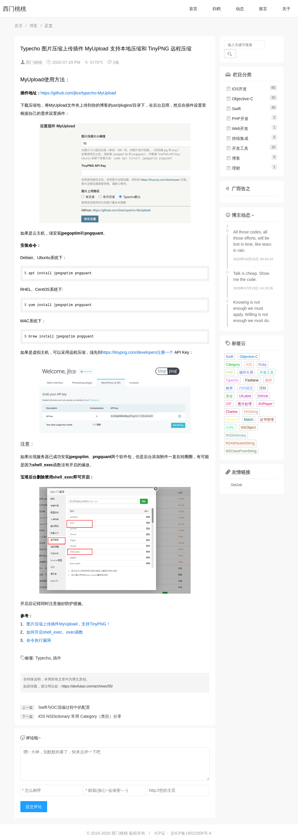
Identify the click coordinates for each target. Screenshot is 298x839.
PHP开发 (237, 110)
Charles (232, 403)
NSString (251, 403)
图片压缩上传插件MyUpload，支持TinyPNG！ (68, 624)
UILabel (245, 387)
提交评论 (34, 806)
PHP (229, 364)
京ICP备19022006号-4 (191, 833)
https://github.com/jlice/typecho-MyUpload (78, 93)
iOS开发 (236, 80)
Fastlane (252, 372)
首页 (193, 8)
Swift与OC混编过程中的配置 (64, 707)
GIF (229, 395)
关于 (286, 8)
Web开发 (237, 119)
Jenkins (232, 411)
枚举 (229, 379)
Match (248, 411)
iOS (249, 356)
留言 (263, 8)
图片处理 (245, 395)
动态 (240, 8)
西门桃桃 (14, 9)
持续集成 (237, 129)
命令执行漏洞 (38, 640)
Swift (233, 100)
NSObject (248, 419)
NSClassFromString (241, 442)
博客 (33, 25)
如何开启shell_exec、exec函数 (54, 632)
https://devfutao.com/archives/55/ (87, 686)
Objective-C (239, 90)
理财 (233, 159)
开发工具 (237, 139)
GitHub (263, 387)
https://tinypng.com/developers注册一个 (137, 352)
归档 (216, 8)
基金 (229, 387)
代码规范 (246, 379)
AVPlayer (265, 395)
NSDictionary (236, 427)
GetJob (236, 476)
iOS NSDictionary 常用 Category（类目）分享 (79, 716)
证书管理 (267, 411)
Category (233, 356)
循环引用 (246, 364)
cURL (230, 419)
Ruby (262, 356)
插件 (57, 658)
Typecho (43, 658)
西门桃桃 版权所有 (128, 833)
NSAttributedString (240, 434)
